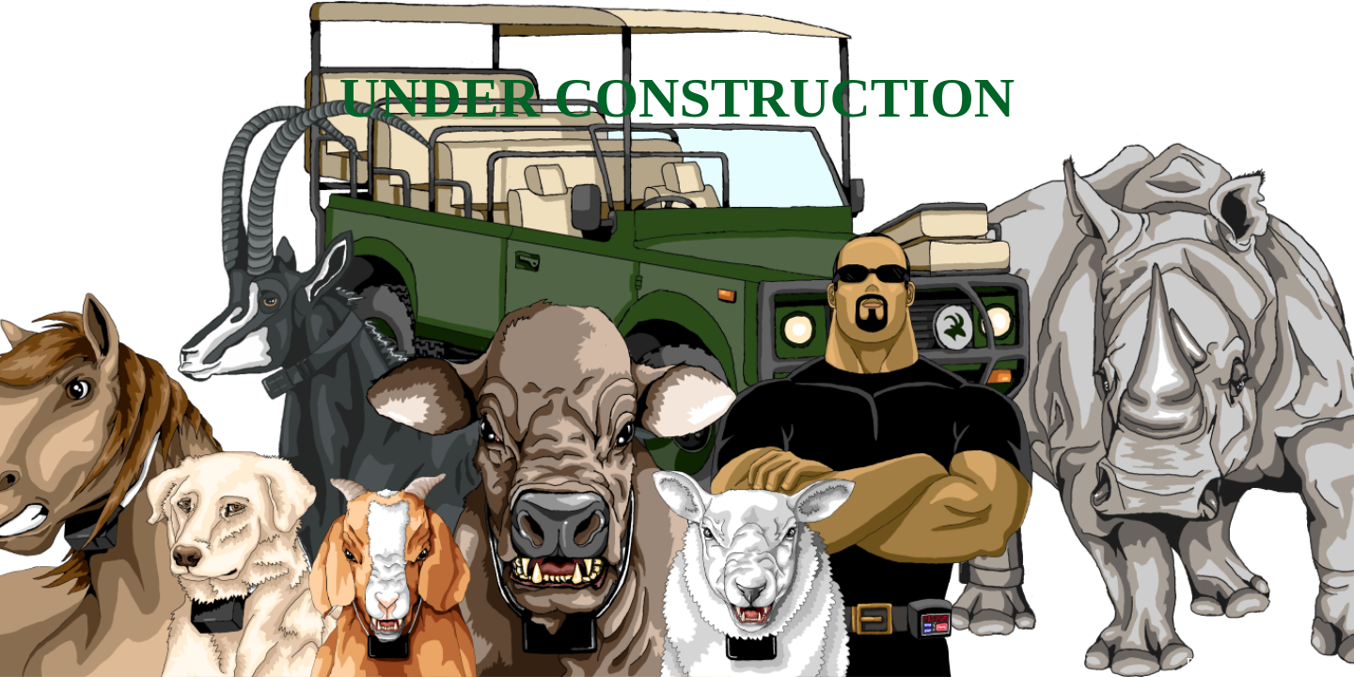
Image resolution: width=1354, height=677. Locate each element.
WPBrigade (1300, 663)
